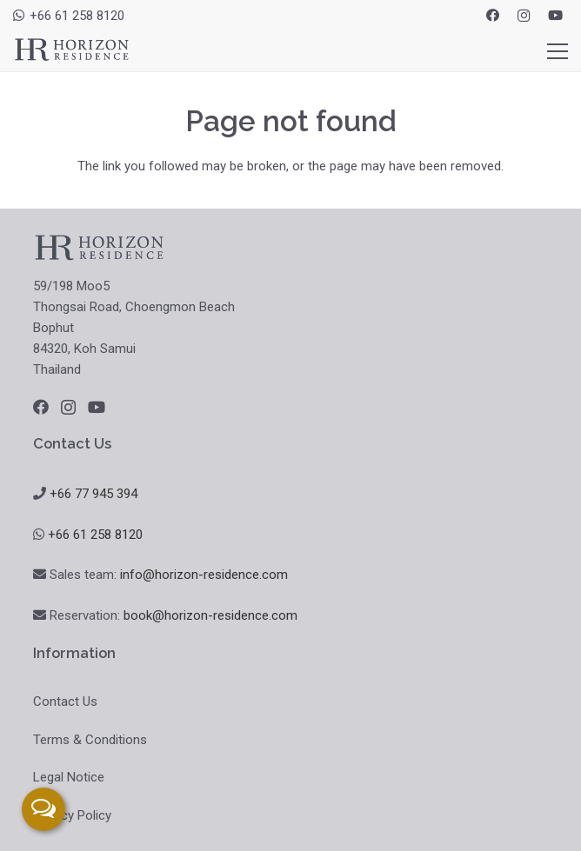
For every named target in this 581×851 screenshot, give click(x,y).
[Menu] (557, 51)
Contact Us (65, 701)
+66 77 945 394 (93, 494)
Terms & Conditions (90, 740)
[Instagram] (524, 16)
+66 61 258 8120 (95, 534)
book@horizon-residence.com (210, 615)
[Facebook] (492, 16)
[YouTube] (555, 16)
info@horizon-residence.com (204, 574)
